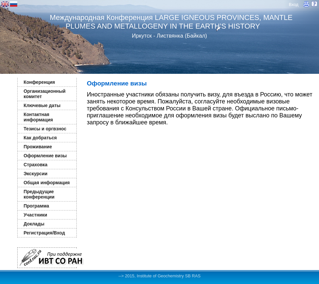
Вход (293, 4)
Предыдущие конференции (39, 194)
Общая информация (47, 182)
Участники (35, 214)
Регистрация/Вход (44, 232)
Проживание (38, 146)
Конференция (39, 82)
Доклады (34, 223)
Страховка (36, 164)
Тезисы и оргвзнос (45, 128)
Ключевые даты (42, 105)
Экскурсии (36, 173)
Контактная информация (38, 117)
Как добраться (40, 137)
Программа (36, 206)
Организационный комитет (44, 93)
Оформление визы (45, 155)
